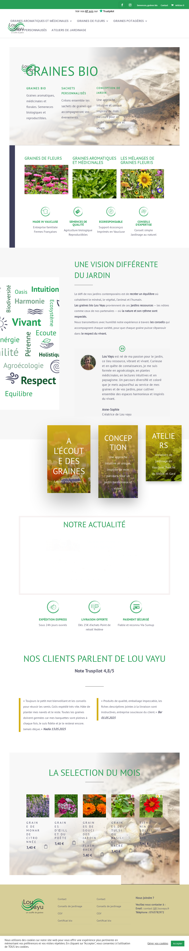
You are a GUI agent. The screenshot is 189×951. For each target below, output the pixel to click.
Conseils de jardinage (70, 906)
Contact (164, 5)
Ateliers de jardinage (68, 30)
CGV (60, 913)
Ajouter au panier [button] (45, 846)
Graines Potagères (128, 21)
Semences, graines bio (147, 5)
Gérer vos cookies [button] (157, 943)
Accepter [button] (177, 943)
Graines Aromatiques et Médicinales (39, 21)
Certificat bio (65, 920)
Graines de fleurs (91, 21)
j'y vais (72, 126)
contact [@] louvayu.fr (156, 908)
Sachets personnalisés (28, 30)
